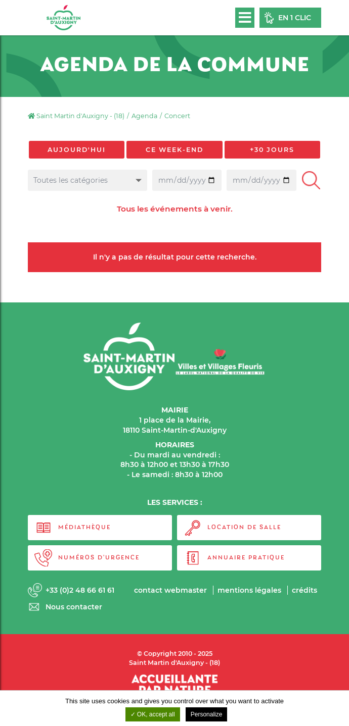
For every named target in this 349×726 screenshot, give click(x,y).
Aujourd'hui (77, 149)
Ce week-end (174, 149)
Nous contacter (74, 606)
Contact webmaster (170, 590)
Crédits (304, 590)
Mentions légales (249, 590)
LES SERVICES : (174, 502)
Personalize (207, 714)
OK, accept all (152, 714)
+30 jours (272, 149)
